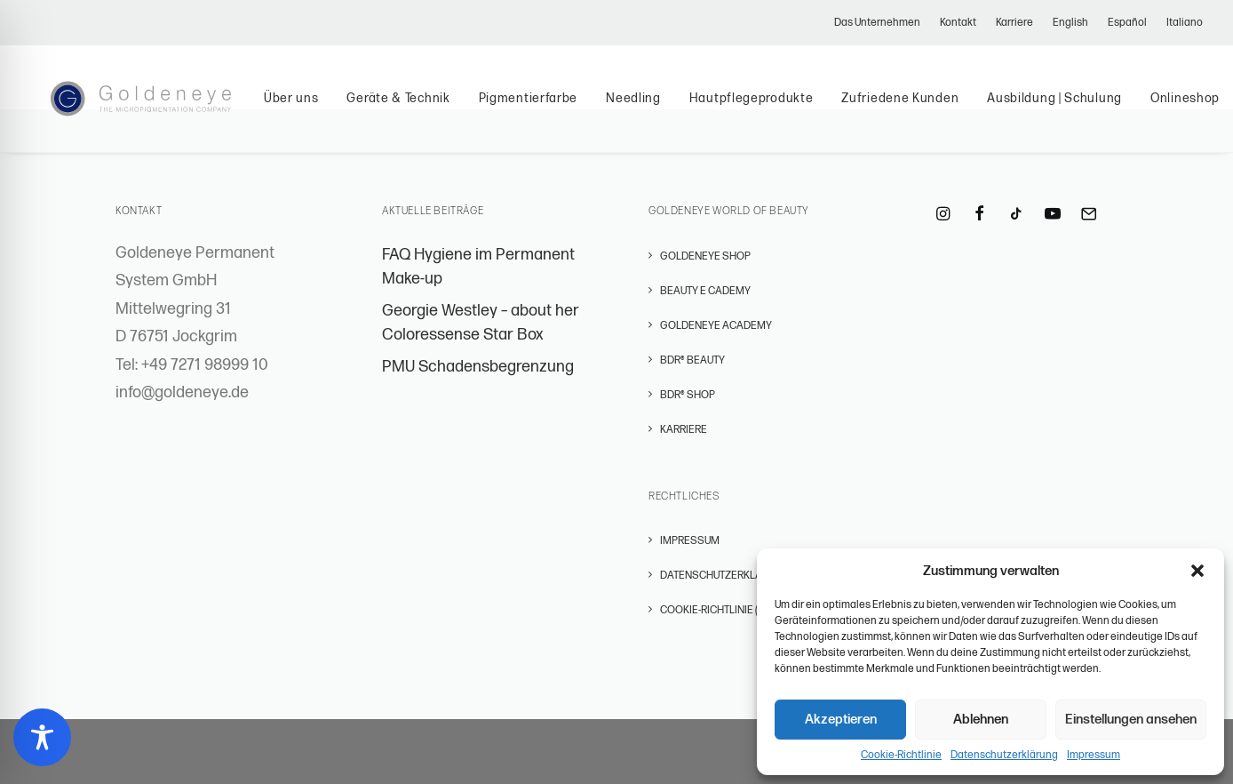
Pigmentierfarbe (557, 108)
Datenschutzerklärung (1004, 755)
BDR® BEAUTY (692, 360)
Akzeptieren (841, 719)
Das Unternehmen (877, 22)
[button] (1197, 571)
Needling (662, 108)
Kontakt (958, 22)
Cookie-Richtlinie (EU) (716, 610)
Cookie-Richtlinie (901, 755)
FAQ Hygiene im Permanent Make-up (478, 266)
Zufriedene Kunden (929, 108)
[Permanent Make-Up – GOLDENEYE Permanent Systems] (155, 109)
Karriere (1014, 22)
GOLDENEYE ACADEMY (716, 325)
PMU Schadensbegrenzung (478, 366)
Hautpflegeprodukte (780, 108)
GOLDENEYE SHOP (705, 256)
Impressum (1093, 755)
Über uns (319, 108)
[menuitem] (881, 22)
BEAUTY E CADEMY (705, 291)
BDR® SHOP (687, 395)
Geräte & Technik (427, 108)
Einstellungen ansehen (1131, 719)
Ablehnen (980, 719)
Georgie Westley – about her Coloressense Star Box (480, 322)
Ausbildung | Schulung (1083, 108)
